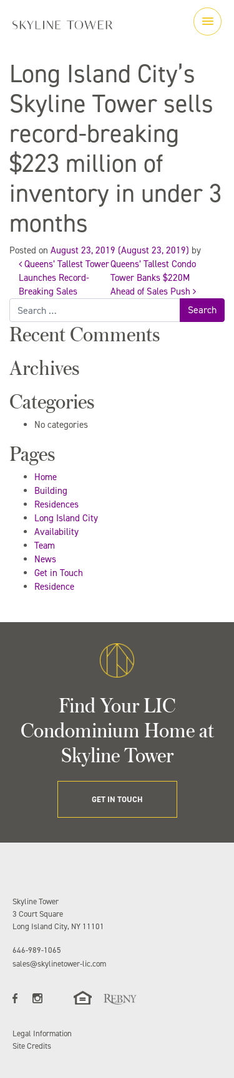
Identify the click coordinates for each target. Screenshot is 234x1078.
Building (50, 491)
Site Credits (31, 1046)
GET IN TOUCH (117, 799)
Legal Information (42, 1033)
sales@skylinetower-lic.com (59, 963)
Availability (56, 532)
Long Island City (66, 518)
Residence (54, 586)
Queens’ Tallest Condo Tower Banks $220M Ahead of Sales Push (153, 278)
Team (44, 545)
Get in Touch (58, 573)
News (45, 559)
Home (45, 477)
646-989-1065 (36, 950)
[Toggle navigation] (207, 21)
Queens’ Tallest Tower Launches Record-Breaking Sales (64, 278)
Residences (56, 504)
